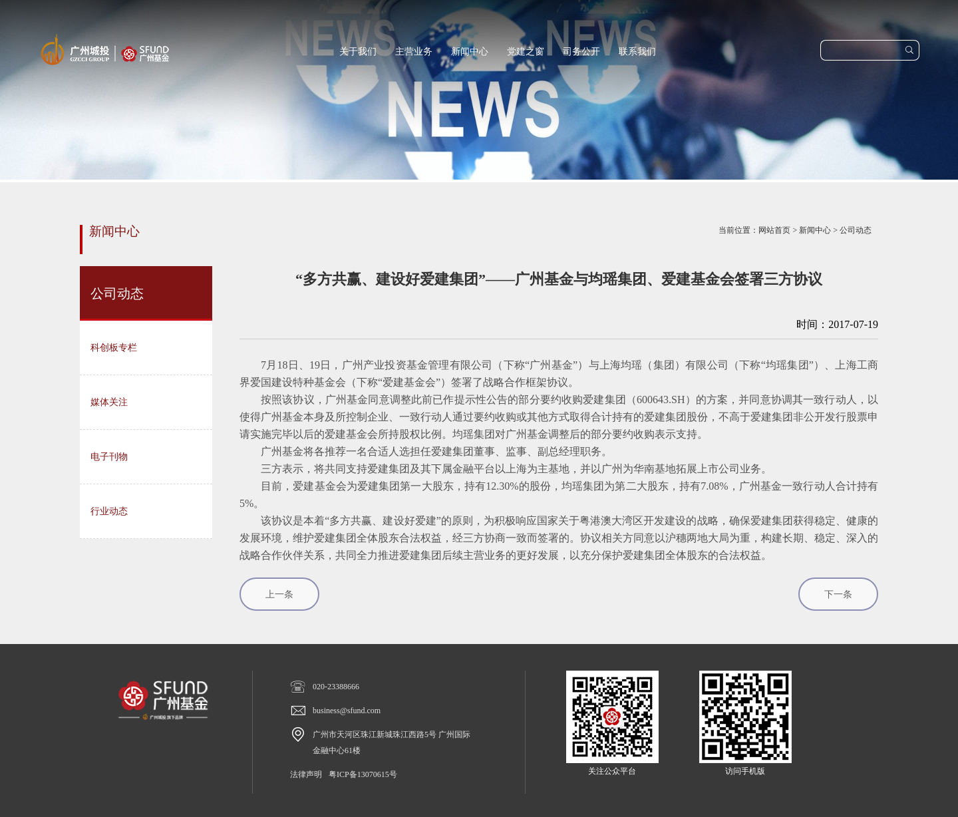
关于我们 (358, 52)
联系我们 (637, 52)
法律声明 (306, 774)
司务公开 (581, 52)
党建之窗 (525, 52)
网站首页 (774, 230)
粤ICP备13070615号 (363, 774)
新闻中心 (469, 52)
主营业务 (413, 52)
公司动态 (856, 230)
